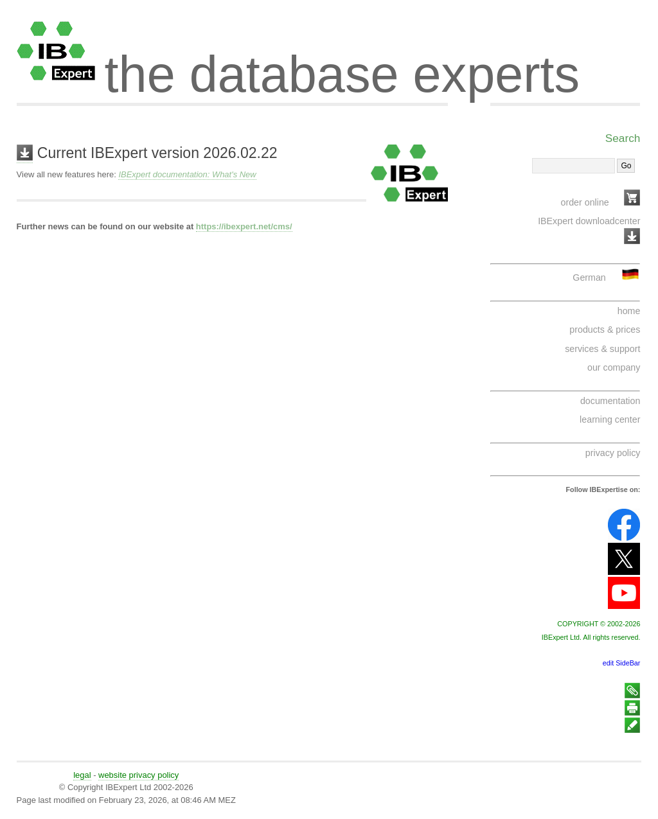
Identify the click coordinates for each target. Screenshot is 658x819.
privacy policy (613, 453)
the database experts (342, 63)
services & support (602, 349)
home (629, 311)
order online (585, 202)
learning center (610, 419)
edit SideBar (622, 663)
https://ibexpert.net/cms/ (244, 226)
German (589, 277)
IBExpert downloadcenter (589, 221)
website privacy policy (138, 775)
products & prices (604, 329)
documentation (610, 401)
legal (82, 775)
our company (613, 367)
